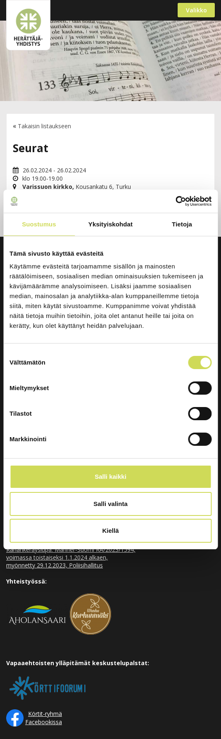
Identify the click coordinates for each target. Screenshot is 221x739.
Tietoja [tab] (182, 224)
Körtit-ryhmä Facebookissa (43, 718)
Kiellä (110, 530)
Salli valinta (110, 503)
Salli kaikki (110, 476)
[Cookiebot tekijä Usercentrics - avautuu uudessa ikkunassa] (175, 201)
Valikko (196, 10)
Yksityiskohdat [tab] (110, 224)
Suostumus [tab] (39, 224)
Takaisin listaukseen (44, 126)
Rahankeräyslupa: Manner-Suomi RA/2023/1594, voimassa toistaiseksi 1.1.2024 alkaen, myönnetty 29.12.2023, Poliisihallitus (70, 557)
